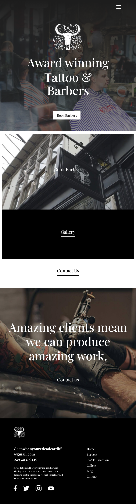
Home (91, 449)
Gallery (68, 232)
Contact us (68, 380)
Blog (90, 471)
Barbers (92, 454)
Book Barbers (67, 115)
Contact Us (68, 271)
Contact (92, 476)
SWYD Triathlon (98, 460)
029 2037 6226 (25, 459)
